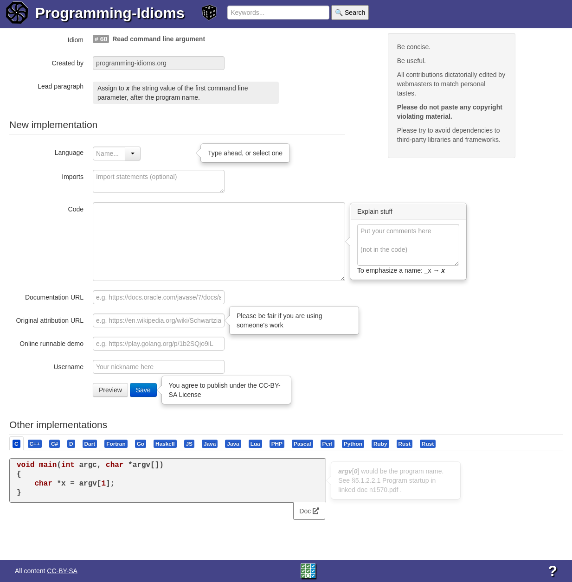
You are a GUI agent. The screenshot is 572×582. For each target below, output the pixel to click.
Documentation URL (54, 297)
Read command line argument (158, 39)
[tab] (17, 443)
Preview (110, 390)
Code (76, 209)
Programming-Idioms (110, 13)
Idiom (76, 40)
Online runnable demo (51, 343)
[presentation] (16, 443)
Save (143, 390)
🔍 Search (350, 12)
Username (68, 367)
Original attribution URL (50, 320)
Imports (73, 176)
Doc (309, 511)
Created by (68, 63)
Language (69, 152)
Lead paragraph (61, 86)
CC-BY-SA (62, 571)
